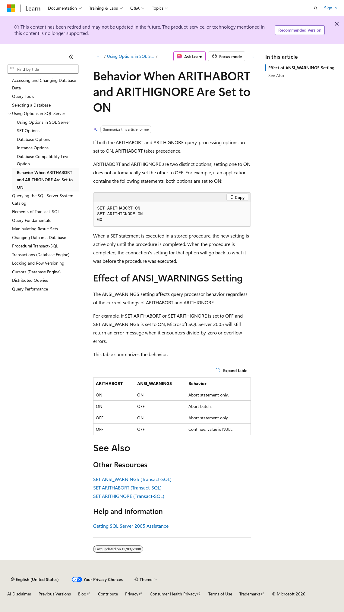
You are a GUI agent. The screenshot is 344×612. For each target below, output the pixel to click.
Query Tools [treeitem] (23, 96)
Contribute (108, 594)
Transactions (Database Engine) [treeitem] (40, 254)
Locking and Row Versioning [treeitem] (38, 263)
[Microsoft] (11, 8)
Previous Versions (55, 594)
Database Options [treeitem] (33, 139)
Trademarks (249, 594)
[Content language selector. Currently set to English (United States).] (34, 579)
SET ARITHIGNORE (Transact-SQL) (128, 496)
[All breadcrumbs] (98, 56)
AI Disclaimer (19, 594)
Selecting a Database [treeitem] (31, 105)
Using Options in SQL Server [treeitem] (43, 122)
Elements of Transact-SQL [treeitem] (36, 211)
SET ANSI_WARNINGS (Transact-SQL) (132, 479)
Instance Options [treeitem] (33, 148)
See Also (276, 75)
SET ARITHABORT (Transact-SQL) (127, 487)
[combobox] (43, 69)
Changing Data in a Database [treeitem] (39, 237)
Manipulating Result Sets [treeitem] (35, 228)
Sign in (330, 8)
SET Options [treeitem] (28, 130)
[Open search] (316, 8)
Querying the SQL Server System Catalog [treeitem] (42, 199)
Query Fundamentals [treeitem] (31, 220)
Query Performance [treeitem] (30, 289)
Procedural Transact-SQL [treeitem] (35, 246)
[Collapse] (71, 56)
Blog (82, 594)
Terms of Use (220, 594)
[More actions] (253, 56)
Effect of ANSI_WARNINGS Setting (301, 67)
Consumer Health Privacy (173, 594)
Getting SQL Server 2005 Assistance (131, 526)
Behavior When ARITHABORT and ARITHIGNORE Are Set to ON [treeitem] (45, 179)
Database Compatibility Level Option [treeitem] (43, 160)
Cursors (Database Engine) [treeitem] (36, 272)
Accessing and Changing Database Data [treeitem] (44, 84)
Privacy (131, 594)
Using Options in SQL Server (131, 56)
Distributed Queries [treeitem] (30, 280)
